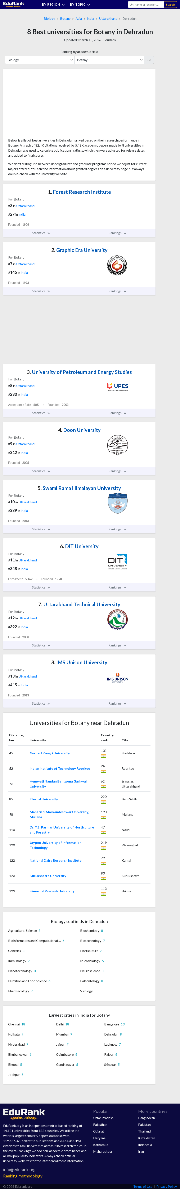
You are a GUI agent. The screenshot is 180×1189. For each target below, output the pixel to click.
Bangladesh (146, 1118)
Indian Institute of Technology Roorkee (60, 768)
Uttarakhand (108, 18)
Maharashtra (102, 1151)
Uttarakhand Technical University (79, 604)
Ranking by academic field (79, 52)
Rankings (117, 233)
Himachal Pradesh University (52, 891)
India (90, 18)
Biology (49, 18)
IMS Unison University (79, 662)
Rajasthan (100, 1124)
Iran (141, 1151)
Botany (65, 18)
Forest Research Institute (79, 192)
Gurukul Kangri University (50, 753)
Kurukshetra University (48, 876)
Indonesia (145, 1145)
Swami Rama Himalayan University (79, 488)
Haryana (99, 1138)
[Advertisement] (39, 105)
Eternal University (44, 799)
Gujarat (98, 1131)
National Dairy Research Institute (55, 860)
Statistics (41, 233)
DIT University (79, 546)
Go (149, 60)
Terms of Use (142, 1186)
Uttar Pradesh (103, 1118)
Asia (79, 18)
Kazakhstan (146, 1138)
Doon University (79, 430)
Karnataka (100, 1145)
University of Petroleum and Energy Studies (79, 372)
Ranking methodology (22, 1175)
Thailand (144, 1131)
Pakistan (144, 1124)
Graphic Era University (79, 250)
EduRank (109, 40)
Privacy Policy (166, 1186)
